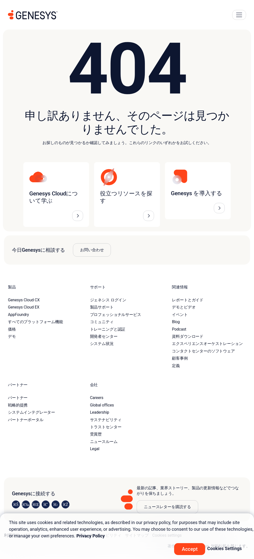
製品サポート (102, 307)
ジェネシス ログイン (108, 300)
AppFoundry (18, 314)
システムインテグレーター (31, 412)
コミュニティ (102, 321)
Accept (190, 549)
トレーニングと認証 (108, 329)
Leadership (99, 412)
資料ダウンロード (187, 336)
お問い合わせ (92, 250)
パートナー (18, 397)
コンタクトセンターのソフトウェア (203, 351)
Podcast (179, 329)
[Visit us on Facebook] (46, 504)
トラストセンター (106, 427)
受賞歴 (96, 434)
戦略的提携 (18, 405)
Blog (176, 321)
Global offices (102, 405)
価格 (12, 329)
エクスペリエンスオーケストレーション (207, 343)
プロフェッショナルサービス (115, 314)
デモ (12, 336)
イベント (180, 314)
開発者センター (104, 336)
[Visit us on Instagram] (26, 504)
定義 (176, 365)
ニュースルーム (104, 441)
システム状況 (102, 343)
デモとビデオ (183, 307)
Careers (96, 397)
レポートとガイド (187, 300)
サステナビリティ (106, 419)
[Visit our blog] (65, 504)
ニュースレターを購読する (167, 506)
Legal (94, 448)
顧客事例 (180, 358)
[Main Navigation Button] (239, 15)
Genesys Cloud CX (24, 300)
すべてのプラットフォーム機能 (35, 321)
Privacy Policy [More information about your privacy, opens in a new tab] (90, 535)
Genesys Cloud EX (23, 307)
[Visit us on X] (36, 504)
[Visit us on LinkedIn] (16, 504)
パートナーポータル (25, 419)
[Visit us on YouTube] (56, 504)
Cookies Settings (224, 548)
